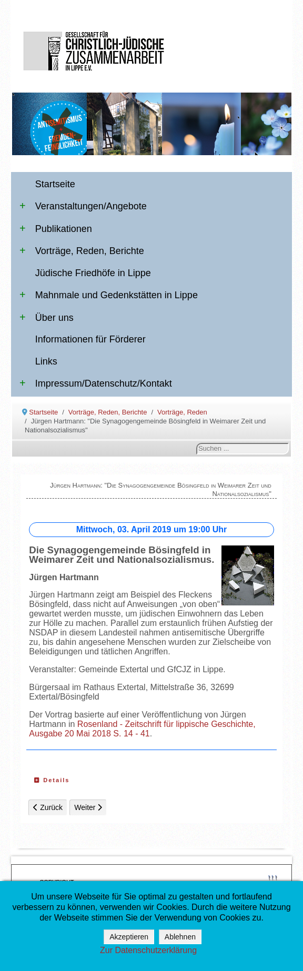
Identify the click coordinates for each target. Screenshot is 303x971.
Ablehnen (180, 937)
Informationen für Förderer (90, 339)
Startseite (55, 184)
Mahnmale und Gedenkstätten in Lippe (108, 295)
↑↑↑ (272, 877)
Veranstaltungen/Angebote (83, 206)
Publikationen (55, 229)
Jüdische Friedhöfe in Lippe (93, 273)
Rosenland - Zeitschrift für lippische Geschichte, (166, 724)
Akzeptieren (128, 937)
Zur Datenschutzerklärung (148, 950)
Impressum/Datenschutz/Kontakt (95, 383)
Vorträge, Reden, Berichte (81, 251)
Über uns (46, 317)
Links (46, 361)
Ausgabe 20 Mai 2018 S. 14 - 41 (89, 733)
